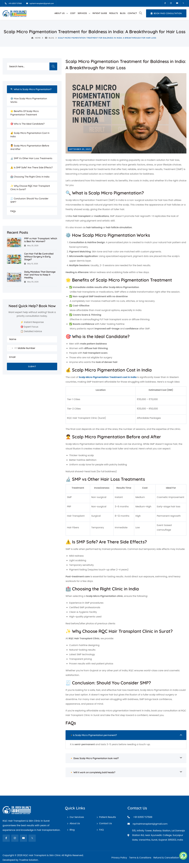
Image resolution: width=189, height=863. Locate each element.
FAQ (101, 829)
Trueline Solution (28, 860)
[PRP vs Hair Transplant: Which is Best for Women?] (14, 242)
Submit (32, 366)
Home (36, 38)
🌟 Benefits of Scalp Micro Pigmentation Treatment (24, 113)
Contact (132, 13)
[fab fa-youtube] (23, 838)
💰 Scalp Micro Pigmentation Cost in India (29, 134)
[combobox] (12, 348)
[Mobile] (13, 3)
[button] (140, 13)
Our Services (77, 817)
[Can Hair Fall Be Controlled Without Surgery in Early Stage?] (14, 259)
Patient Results (107, 817)
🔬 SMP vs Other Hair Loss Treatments (31, 158)
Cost (72, 13)
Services (82, 13)
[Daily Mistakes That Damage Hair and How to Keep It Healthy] (14, 277)
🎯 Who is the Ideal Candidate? (27, 123)
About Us (59, 13)
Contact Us (105, 823)
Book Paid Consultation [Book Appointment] (166, 13)
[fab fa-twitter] (32, 838)
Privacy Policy (119, 857)
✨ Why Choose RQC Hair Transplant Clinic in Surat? (30, 187)
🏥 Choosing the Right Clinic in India (29, 176)
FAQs (13, 211)
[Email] (40, 3)
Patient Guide (99, 13)
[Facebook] (165, 3)
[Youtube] (177, 3)
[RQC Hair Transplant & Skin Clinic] (15, 13)
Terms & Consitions (140, 857)
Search (53, 66)
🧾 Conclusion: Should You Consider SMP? (29, 200)
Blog (122, 13)
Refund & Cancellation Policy (169, 857)
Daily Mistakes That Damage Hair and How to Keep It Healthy (39, 274)
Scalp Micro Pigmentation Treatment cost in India (108, 377)
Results (113, 13)
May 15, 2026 (31, 263)
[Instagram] (171, 3)
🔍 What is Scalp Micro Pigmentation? (30, 89)
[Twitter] (183, 3)
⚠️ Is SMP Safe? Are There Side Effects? (31, 167)
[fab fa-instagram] (14, 838)
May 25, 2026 (31, 245)
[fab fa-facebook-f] (6, 838)
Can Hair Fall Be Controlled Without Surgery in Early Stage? (38, 256)
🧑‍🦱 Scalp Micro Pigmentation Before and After (29, 147)
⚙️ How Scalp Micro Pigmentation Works (28, 100)
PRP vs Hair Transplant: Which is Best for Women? (40, 240)
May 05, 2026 (31, 282)
